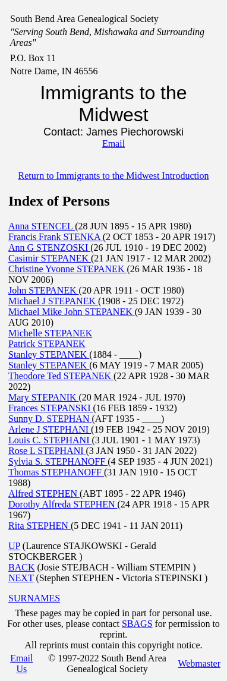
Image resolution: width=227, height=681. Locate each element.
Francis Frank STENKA (55, 237)
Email (113, 143)
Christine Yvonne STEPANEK (67, 269)
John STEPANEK (43, 290)
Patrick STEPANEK (47, 344)
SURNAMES (34, 598)
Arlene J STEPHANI (49, 429)
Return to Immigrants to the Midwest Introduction (113, 176)
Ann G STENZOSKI (49, 247)
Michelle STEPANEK (50, 333)
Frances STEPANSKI (50, 408)
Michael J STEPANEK (53, 301)
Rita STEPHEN (39, 526)
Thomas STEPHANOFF (56, 472)
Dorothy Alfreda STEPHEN (63, 504)
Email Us (21, 663)
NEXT (20, 578)
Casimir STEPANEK (49, 258)
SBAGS (137, 624)
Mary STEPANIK (43, 397)
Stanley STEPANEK (48, 354)
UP (14, 546)
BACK (21, 567)
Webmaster (199, 663)
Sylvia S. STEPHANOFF (58, 461)
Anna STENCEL (41, 226)
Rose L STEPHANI (47, 451)
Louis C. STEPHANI (50, 440)
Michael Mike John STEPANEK (71, 312)
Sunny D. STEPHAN (50, 419)
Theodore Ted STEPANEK (61, 376)
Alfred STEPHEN (44, 493)
